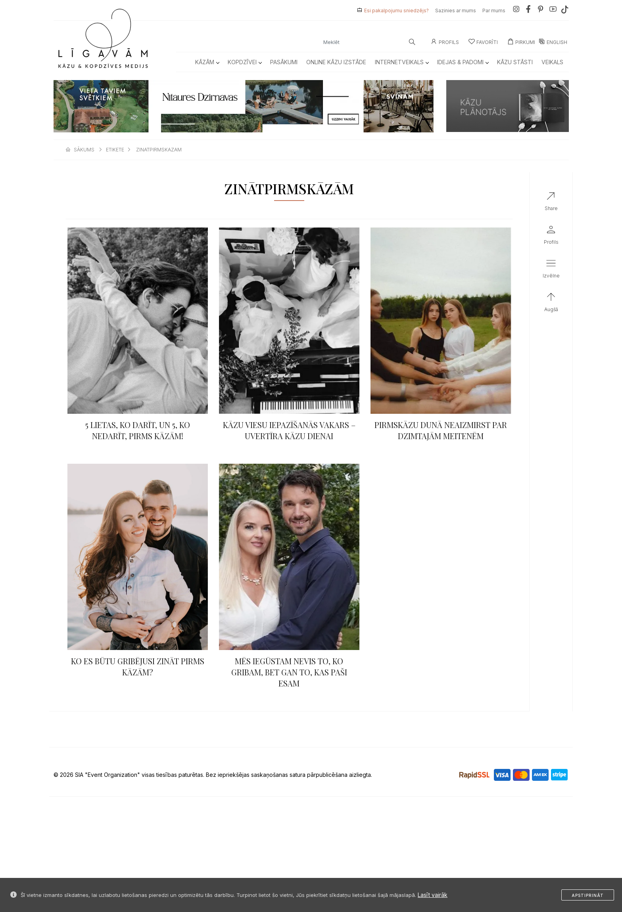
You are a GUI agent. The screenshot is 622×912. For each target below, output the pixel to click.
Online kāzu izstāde (336, 62)
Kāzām (207, 62)
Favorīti (483, 42)
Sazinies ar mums (455, 10)
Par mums (493, 10)
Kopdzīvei (244, 62)
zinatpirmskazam (159, 150)
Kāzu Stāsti (515, 62)
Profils (444, 42)
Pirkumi (521, 42)
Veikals (552, 62)
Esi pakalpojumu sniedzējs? (396, 10)
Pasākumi (284, 62)
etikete (115, 150)
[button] (551, 270)
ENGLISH (553, 42)
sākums (84, 150)
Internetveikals (401, 62)
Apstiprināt (588, 895)
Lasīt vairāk (432, 894)
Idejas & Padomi (462, 62)
